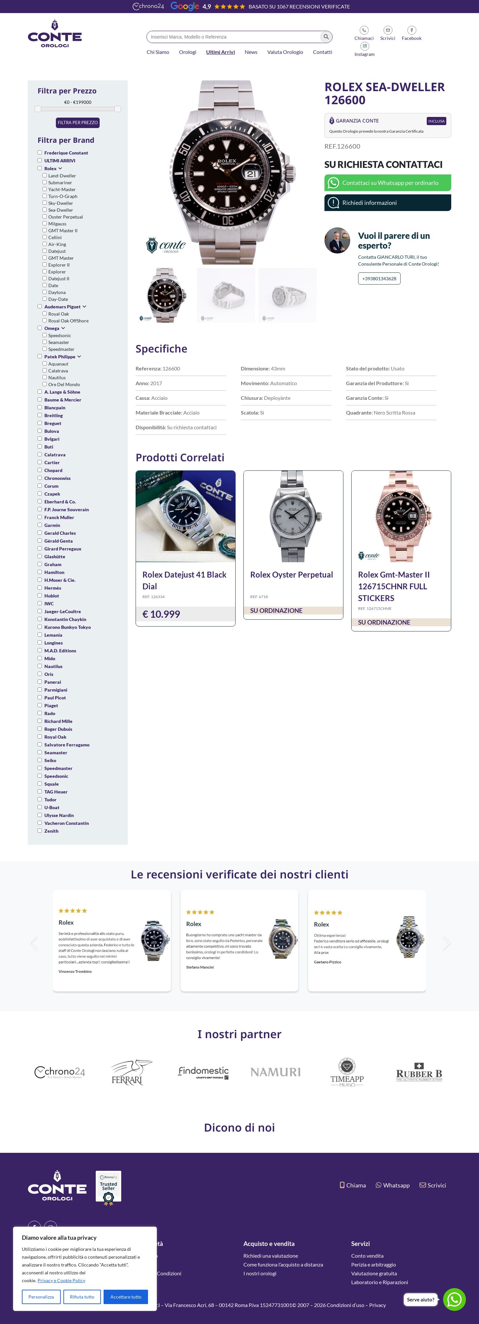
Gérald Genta (58, 541)
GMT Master (61, 258)
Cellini (55, 237)
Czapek (52, 494)
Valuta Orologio (285, 52)
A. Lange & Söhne (62, 392)
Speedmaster (61, 349)
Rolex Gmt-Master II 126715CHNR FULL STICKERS (394, 586)
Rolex (50, 168)
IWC (49, 603)
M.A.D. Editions (60, 650)
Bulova (51, 431)
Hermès (52, 588)
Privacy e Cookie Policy (61, 1280)
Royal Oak (58, 314)
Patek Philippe (59, 356)
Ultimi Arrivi (220, 52)
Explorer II (59, 265)
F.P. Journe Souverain (66, 509)
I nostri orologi (259, 1273)
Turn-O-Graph (62, 196)
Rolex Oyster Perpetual (291, 574)
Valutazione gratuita (374, 1273)
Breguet (52, 423)
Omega (51, 328)
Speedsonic (59, 335)
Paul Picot (55, 697)
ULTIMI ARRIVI (59, 160)
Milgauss (57, 223)
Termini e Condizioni (158, 1273)
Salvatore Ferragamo (67, 744)
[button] (309, 172)
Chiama (353, 1185)
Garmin (52, 525)
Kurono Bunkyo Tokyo (67, 627)
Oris (48, 674)
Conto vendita (367, 1255)
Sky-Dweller (60, 203)
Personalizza (41, 1296)
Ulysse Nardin (59, 815)
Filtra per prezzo (78, 122)
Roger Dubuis (58, 729)
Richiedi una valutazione (270, 1255)
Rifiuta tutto (82, 1296)
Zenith (51, 831)
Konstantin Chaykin (65, 619)
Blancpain (54, 407)
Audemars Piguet (62, 306)
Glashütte (54, 556)
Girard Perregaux (62, 548)
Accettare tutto (125, 1296)
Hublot (51, 595)
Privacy (377, 1305)
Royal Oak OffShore (68, 320)
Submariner (60, 182)
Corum (51, 486)
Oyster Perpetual (65, 217)
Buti (48, 447)
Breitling (53, 415)
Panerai (52, 682)
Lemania (53, 635)
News (251, 52)
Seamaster (58, 342)
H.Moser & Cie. (59, 580)
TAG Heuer (56, 791)
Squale (51, 784)
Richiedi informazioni (369, 202)
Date (53, 285)
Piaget (51, 705)
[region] (85, 1269)
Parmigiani (55, 690)
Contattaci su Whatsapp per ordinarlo (390, 182)
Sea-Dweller (60, 210)
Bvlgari (51, 439)
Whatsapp (393, 1185)
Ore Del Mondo (64, 384)
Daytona (57, 292)
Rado (49, 713)
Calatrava (58, 370)
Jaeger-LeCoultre (62, 611)
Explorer (57, 271)
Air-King (57, 244)
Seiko (50, 760)
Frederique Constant (66, 152)
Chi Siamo (158, 52)
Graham (52, 564)
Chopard (53, 470)
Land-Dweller (62, 175)
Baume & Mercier (62, 399)
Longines (53, 643)
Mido (49, 658)
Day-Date (58, 299)
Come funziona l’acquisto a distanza (283, 1264)
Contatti (322, 52)
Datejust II (58, 278)
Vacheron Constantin (66, 823)
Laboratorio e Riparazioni (379, 1282)
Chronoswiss (57, 478)
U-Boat (51, 807)
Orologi (187, 52)
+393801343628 (379, 278)
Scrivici (433, 1185)
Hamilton (54, 572)
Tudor (50, 799)
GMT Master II (62, 230)
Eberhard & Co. (60, 501)
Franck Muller (59, 517)
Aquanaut (58, 364)
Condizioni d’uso (345, 1305)
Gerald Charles (60, 533)
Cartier (52, 462)
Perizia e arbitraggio (373, 1264)
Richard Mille (58, 721)
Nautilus (57, 377)
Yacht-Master (62, 189)
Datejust (57, 251)
